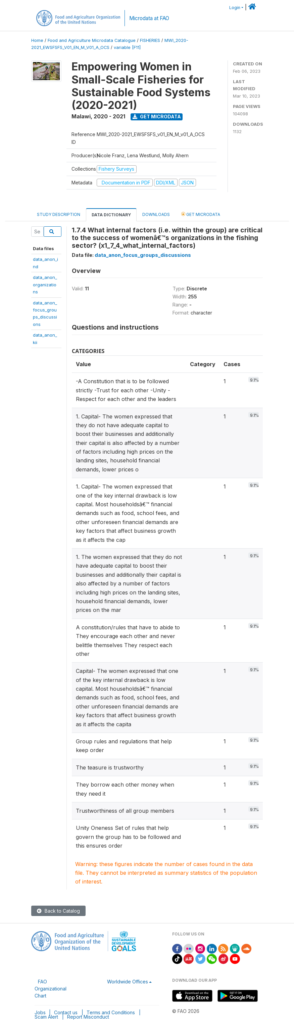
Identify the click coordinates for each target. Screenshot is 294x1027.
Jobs (40, 1012)
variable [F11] (127, 47)
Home (37, 40)
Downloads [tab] (156, 214)
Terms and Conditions (111, 1012)
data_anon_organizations (45, 284)
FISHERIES (150, 40)
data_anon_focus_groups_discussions (143, 255)
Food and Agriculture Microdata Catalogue (92, 40)
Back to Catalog (58, 911)
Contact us (66, 1012)
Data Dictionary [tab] (111, 214)
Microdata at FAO (149, 18)
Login (234, 7)
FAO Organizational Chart (50, 989)
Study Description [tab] (58, 214)
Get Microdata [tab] (200, 214)
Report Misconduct (88, 1017)
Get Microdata (157, 116)
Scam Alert (46, 1017)
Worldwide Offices (127, 981)
